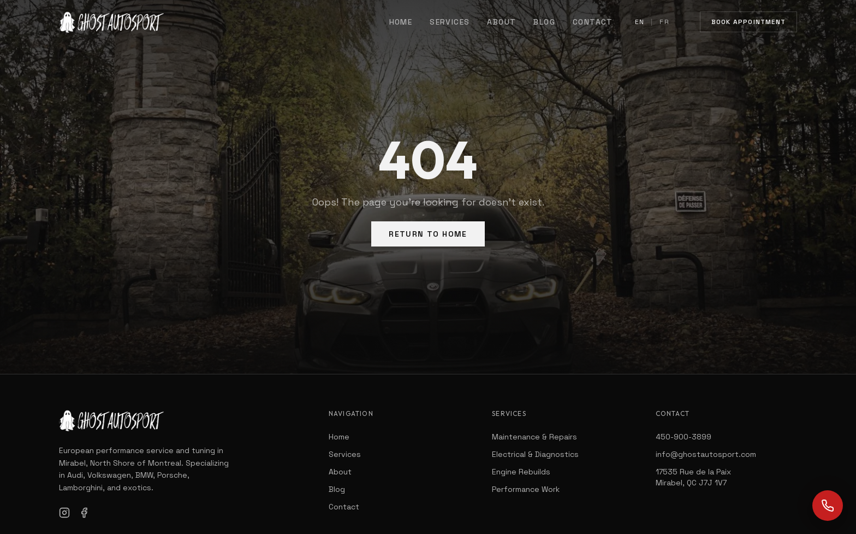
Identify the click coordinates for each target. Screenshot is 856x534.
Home (401, 22)
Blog (544, 22)
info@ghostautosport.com (706, 454)
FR (664, 21)
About (501, 22)
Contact (593, 22)
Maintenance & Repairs (534, 437)
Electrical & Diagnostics (535, 454)
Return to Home (428, 234)
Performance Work (526, 489)
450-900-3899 (683, 437)
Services (449, 22)
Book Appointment (748, 21)
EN (639, 21)
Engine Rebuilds (521, 472)
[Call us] (827, 505)
